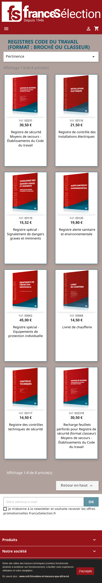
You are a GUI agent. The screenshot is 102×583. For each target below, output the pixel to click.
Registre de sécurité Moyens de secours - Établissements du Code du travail (25, 138)
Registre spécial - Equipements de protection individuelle (25, 331)
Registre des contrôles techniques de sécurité (25, 426)
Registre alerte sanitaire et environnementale (77, 231)
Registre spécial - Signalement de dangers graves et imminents (25, 234)
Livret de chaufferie (77, 327)
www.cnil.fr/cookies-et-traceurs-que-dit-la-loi (44, 576)
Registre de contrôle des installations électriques (77, 134)
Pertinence (51, 56)
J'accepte (85, 571)
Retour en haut (77, 485)
